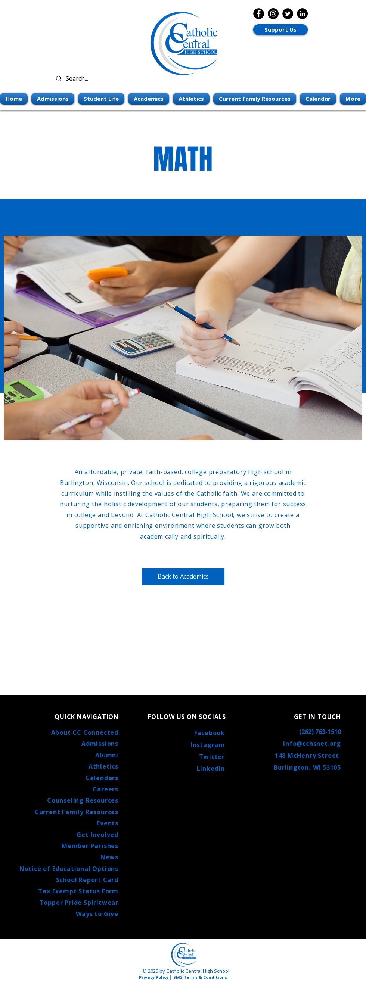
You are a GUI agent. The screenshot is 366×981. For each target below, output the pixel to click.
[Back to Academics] (183, 576)
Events (107, 823)
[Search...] (98, 78)
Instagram (207, 745)
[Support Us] (280, 29)
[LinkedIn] (302, 13)
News (109, 857)
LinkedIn (211, 768)
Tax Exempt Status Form (78, 891)
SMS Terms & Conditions (200, 977)
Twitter (212, 757)
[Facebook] (258, 13)
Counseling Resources (82, 800)
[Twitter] (287, 13)
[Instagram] (273, 13)
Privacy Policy (153, 977)
